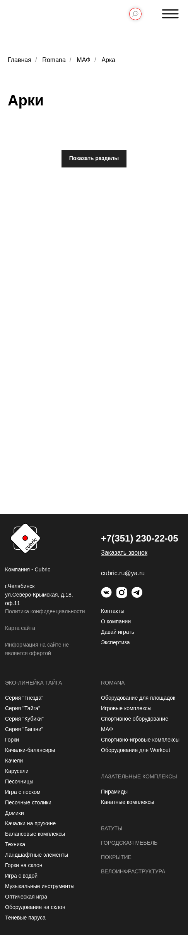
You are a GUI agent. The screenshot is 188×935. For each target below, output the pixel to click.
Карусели (17, 771)
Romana (53, 60)
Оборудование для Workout (135, 750)
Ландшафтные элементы (36, 855)
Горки (12, 740)
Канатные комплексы (127, 802)
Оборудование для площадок (138, 698)
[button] (124, 552)
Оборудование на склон (35, 907)
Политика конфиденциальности (45, 611)
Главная (19, 60)
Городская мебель (129, 843)
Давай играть (117, 632)
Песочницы (19, 781)
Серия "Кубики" (24, 719)
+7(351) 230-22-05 (139, 538)
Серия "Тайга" (22, 708)
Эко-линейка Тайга (33, 683)
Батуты (112, 828)
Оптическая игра (26, 897)
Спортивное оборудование (134, 719)
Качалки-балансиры (30, 750)
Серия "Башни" (24, 729)
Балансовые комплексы (35, 834)
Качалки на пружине (30, 823)
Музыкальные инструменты (40, 886)
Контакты (112, 611)
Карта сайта (20, 628)
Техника (15, 844)
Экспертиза (115, 642)
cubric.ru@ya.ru (123, 573)
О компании (116, 621)
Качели (14, 760)
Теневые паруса (25, 917)
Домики (14, 813)
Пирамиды (114, 791)
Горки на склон (24, 865)
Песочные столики (28, 802)
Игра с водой (21, 876)
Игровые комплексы (126, 708)
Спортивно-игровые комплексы (140, 740)
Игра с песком (23, 792)
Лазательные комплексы (139, 776)
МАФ (84, 60)
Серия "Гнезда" (24, 698)
